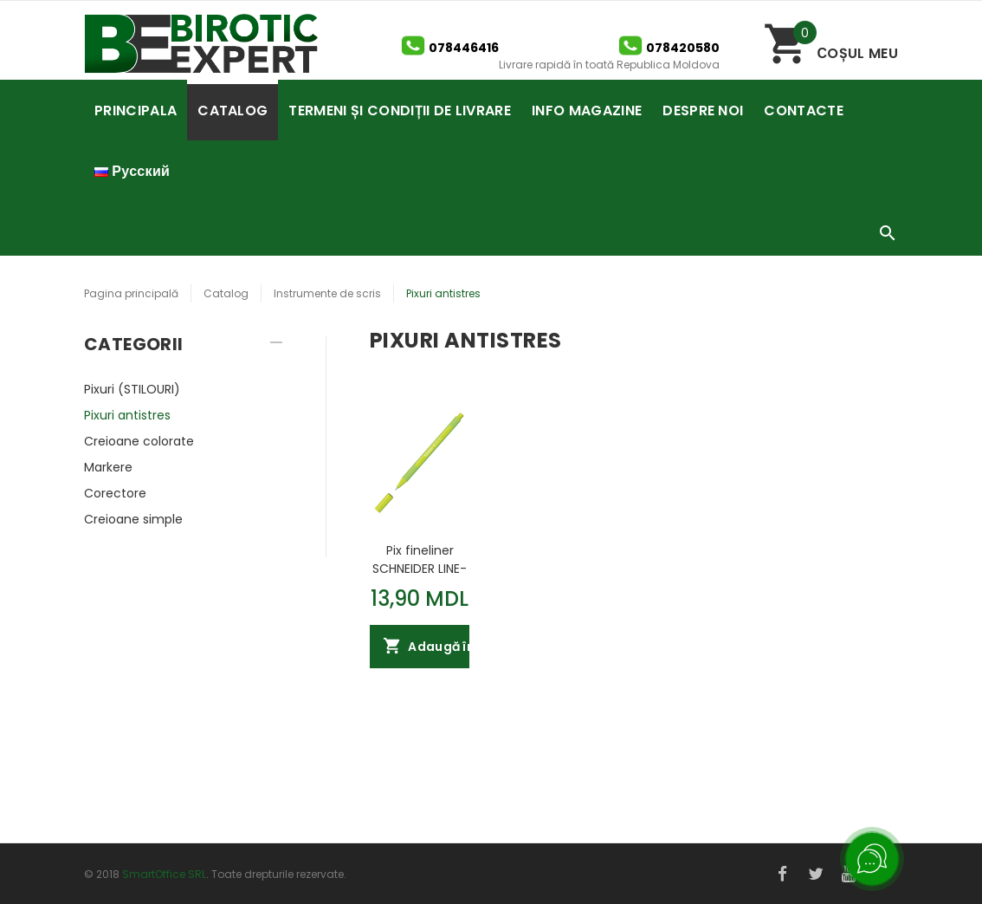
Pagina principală (131, 293)
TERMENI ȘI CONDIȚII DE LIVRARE (399, 110)
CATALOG (232, 110)
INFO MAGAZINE (587, 110)
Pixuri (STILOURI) (132, 389)
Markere (108, 467)
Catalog (226, 293)
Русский (132, 171)
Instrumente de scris (327, 293)
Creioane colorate (139, 441)
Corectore (115, 493)
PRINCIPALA (135, 110)
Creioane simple (133, 519)
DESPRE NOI (702, 110)
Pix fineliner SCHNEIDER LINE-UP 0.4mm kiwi (419, 559)
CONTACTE (803, 110)
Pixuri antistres (127, 415)
